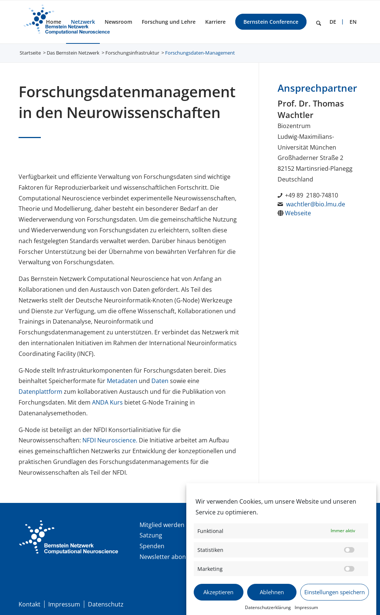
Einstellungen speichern (334, 599)
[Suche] (318, 21)
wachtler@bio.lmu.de (315, 204)
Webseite (298, 213)
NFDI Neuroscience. (110, 440)
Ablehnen (272, 599)
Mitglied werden (162, 525)
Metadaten (122, 381)
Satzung (151, 535)
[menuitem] (53, 21)
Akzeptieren (218, 599)
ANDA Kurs (107, 402)
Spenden (152, 546)
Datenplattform (40, 391)
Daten (159, 381)
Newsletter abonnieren (172, 557)
